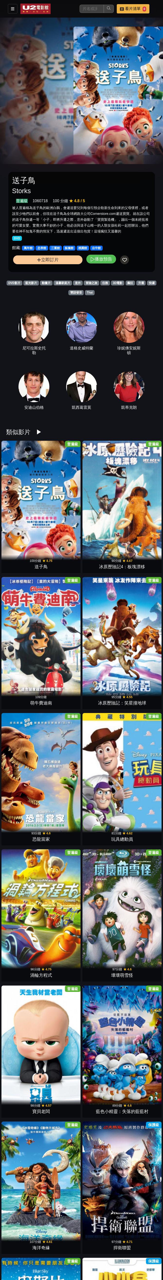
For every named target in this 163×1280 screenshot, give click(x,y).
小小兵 (62, 686)
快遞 (152, 283)
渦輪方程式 (101, 558)
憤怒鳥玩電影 (62, 1198)
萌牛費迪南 (101, 494)
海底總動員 (139, 1134)
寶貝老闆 (24, 622)
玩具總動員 (62, 558)
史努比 (24, 686)
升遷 (141, 283)
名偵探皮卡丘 (101, 878)
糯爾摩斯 (139, 942)
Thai (90, 292)
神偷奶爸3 (101, 1006)
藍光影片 (31, 283)
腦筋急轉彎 (62, 1261)
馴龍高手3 (24, 942)
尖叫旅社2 (139, 1198)
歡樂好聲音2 (139, 814)
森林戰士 (62, 814)
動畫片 (46, 283)
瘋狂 (130, 283)
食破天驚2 (139, 750)
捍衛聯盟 (139, 622)
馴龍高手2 (24, 750)
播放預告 (101, 259)
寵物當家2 (62, 878)
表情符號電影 (62, 1006)
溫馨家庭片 (62, 283)
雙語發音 (76, 292)
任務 (105, 283)
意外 (78, 283)
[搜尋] (92, 9)
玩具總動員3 (24, 1198)
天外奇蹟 (139, 1070)
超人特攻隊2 (62, 942)
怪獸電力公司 (101, 1134)
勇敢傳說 (62, 1134)
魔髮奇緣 (24, 1134)
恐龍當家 (24, 558)
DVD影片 (14, 283)
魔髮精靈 (24, 1070)
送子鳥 (24, 494)
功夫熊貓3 (101, 1198)
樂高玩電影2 (139, 878)
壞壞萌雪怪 (139, 558)
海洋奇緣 (100, 622)
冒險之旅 (91, 283)
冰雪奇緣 (100, 750)
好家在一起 (101, 686)
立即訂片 (48, 259)
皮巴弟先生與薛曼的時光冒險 (62, 744)
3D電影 (117, 283)
